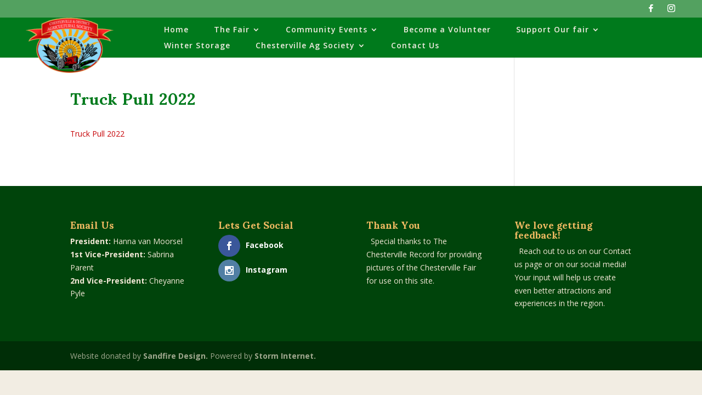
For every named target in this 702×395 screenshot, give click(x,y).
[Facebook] (651, 11)
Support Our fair (552, 30)
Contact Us (415, 46)
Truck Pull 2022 (97, 133)
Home (176, 30)
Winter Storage (197, 46)
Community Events (326, 30)
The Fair (232, 30)
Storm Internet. (285, 356)
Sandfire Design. (175, 356)
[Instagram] (671, 11)
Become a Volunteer (447, 30)
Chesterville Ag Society (305, 46)
